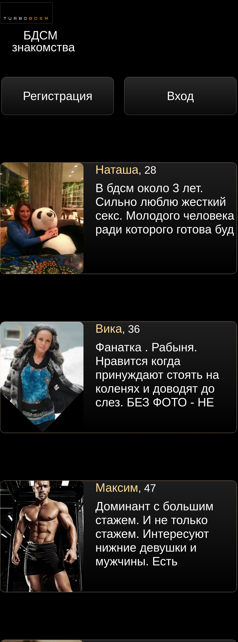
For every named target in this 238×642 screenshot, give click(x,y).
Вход (180, 96)
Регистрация (57, 96)
